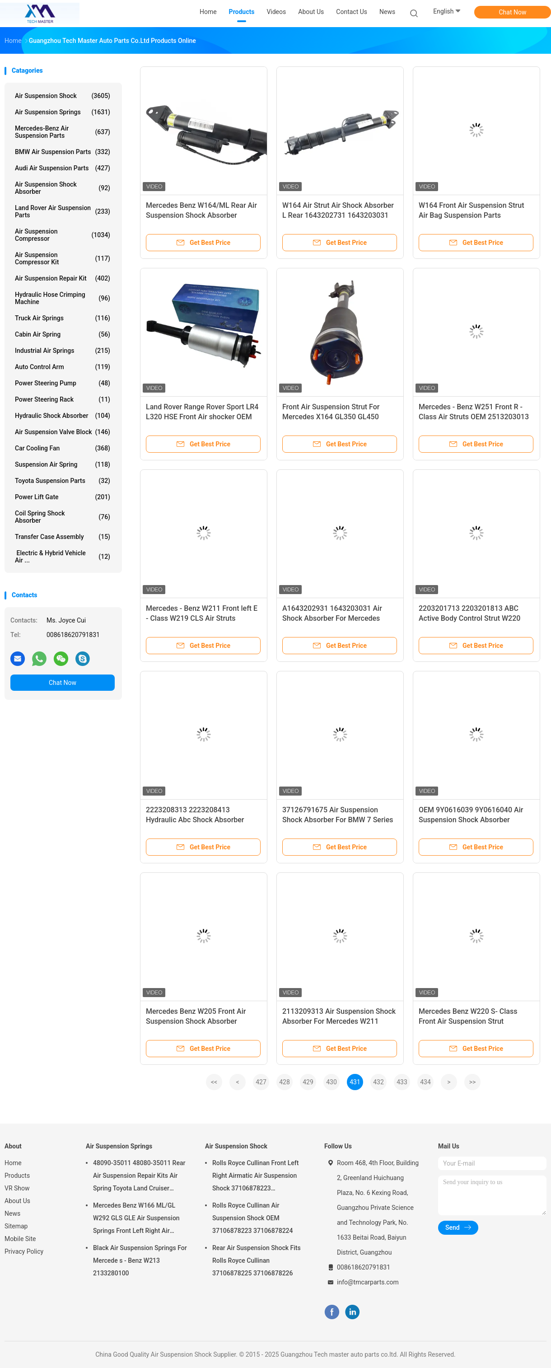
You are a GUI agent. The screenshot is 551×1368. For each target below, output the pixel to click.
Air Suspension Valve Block (62, 431)
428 (284, 1082)
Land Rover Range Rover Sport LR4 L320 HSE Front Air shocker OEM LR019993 (202, 417)
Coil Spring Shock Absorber (62, 517)
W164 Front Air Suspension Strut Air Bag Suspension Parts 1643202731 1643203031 (471, 215)
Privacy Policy (24, 1251)
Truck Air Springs (62, 318)
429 (308, 1082)
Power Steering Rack (62, 399)
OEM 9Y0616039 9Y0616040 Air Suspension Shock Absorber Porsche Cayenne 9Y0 (471, 820)
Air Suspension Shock (62, 95)
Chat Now (513, 12)
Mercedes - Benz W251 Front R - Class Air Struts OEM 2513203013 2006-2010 (474, 417)
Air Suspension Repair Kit (62, 278)
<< (214, 1082)
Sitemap (16, 1226)
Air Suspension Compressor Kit (62, 258)
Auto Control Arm (62, 366)
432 (378, 1082)
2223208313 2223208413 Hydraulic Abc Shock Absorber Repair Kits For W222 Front (195, 820)
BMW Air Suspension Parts (62, 151)
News (12, 1213)
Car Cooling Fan (62, 448)
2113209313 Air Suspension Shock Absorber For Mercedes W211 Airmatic (339, 1021)
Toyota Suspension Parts (62, 480)
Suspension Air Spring (62, 464)
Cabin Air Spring (62, 334)
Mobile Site (20, 1238)
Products (17, 1175)
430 (331, 1082)
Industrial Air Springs (62, 350)
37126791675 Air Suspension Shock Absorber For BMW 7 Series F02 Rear (337, 820)
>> (472, 1082)
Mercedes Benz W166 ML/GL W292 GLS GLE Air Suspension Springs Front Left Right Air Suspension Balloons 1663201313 (136, 1219)
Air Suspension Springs (62, 112)
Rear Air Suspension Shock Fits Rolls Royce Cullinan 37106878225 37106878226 (256, 1260)
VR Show (17, 1188)
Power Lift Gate (62, 496)
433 (402, 1082)
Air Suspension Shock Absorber (62, 188)
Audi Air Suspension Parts (62, 168)
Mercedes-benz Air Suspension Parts (62, 132)
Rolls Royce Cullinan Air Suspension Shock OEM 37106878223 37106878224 (252, 1218)
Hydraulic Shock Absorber (62, 415)
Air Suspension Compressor (62, 235)
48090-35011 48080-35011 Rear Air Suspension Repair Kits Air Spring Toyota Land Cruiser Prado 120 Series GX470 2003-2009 (139, 1177)
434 (425, 1082)
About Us (17, 1200)
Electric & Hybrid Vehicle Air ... (62, 556)
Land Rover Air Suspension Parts (62, 211)
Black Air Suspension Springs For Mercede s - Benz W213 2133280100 (140, 1260)
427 (261, 1082)
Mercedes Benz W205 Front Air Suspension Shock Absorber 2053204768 (196, 1021)
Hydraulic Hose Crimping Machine (62, 298)
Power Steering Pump (62, 383)
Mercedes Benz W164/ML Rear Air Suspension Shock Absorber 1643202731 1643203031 (201, 215)
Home (13, 1163)
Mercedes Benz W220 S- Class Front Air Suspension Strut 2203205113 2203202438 (468, 1021)
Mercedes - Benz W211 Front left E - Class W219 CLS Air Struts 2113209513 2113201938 (201, 618)
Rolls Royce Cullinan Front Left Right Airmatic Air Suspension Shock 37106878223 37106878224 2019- (255, 1177)
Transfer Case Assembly (62, 536)
